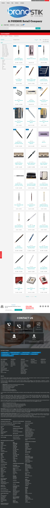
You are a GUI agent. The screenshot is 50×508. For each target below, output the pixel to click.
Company (12, 355)
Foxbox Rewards (34, 357)
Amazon (26, 420)
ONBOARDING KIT (4, 363)
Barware (2, 454)
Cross (3, 62)
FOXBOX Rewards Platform (15, 347)
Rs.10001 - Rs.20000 (5, 53)
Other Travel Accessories (29, 493)
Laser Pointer (27, 469)
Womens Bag (15, 451)
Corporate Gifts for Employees (30, 436)
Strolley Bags (15, 440)
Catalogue (22, 2)
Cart (22, 25)
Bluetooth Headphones (29, 462)
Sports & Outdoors (16, 491)
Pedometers (27, 475)
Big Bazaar (14, 489)
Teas (1, 422)
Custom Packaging (16, 476)
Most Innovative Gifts (4, 484)
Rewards (26, 481)
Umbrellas (14, 471)
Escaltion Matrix (24, 363)
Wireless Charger (3, 466)
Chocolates (2, 423)
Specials (14, 495)
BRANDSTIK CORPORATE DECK (5, 365)
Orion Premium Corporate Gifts (18, 429)
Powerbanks (3, 470)
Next (35, 296)
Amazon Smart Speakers (29, 452)
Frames (14, 465)
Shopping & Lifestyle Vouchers (30, 424)
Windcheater (15, 472)
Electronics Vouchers (28, 425)
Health (26, 473)
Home (2, 35)
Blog (12, 2)
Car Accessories (27, 496)
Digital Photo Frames (16, 485)
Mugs (2, 448)
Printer (2, 469)
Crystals (26, 482)
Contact (17, 25)
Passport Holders (28, 492)
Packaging (23, 361)
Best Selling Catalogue (35, 347)
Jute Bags (14, 447)
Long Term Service (15, 348)
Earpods (26, 463)
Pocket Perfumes (15, 497)
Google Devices (27, 454)
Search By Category (4, 359)
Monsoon (14, 470)
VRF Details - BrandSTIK (23, 357)
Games (26, 434)
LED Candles (15, 482)
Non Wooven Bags (16, 449)
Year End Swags (3, 431)
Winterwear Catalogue (17, 417)
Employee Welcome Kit (4, 497)
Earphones (27, 464)
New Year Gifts (15, 428)
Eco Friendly (15, 459)
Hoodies (2, 438)
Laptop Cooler (3, 464)
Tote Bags (14, 456)
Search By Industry (4, 358)
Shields (26, 485)
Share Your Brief (42, 0)
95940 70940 (6, 25)
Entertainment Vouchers (29, 429)
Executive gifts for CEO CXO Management (8, 419)
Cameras (2, 467)
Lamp (14, 468)
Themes (8, 2)
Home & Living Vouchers (29, 428)
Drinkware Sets (3, 453)
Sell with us (13, 359)
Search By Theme (4, 357)
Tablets (2, 496)
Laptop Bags (15, 437)
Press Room (13, 358)
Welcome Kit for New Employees (18, 415)
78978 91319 (12, 25)
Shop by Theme (3, 367)
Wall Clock (14, 484)
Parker (3, 61)
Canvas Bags (15, 438)
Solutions (16, 2)
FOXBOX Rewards (7, 0)
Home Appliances (15, 486)
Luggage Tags (27, 491)
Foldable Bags (15, 453)
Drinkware (2, 447)
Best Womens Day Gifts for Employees (7, 435)
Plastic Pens (27, 439)
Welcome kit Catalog (26, 347)
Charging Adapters (4, 478)
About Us (12, 356)
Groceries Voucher (28, 431)
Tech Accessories (3, 462)
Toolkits (26, 495)
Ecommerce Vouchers (28, 423)
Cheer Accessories (16, 492)
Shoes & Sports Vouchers (29, 426)
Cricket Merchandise (16, 421)
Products (3, 2)
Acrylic (26, 483)
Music (26, 458)
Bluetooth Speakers (28, 460)
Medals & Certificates (28, 487)
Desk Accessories (16, 462)
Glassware (2, 451)
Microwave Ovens (3, 494)
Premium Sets (15, 467)
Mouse (2, 463)
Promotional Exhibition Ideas (6, 486)
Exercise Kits (27, 476)
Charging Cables (3, 476)
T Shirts (2, 437)
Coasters (2, 450)
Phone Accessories (4, 473)
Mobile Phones (3, 492)
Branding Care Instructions (23, 368)
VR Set (2, 475)
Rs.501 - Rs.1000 (4, 48)
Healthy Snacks (3, 427)
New (40, 39)
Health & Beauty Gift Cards (29, 427)
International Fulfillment (4, 498)
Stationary (27, 437)
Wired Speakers (27, 459)
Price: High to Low (46, 39)
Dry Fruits (2, 424)
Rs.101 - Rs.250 (4, 45)
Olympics (14, 493)
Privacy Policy (43, 356)
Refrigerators (3, 493)
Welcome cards (27, 447)
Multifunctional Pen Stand (17, 464)
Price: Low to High (46, 41)
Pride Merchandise (4, 458)
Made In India (15, 496)
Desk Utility (15, 466)
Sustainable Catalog (5, 348)
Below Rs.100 (4, 44)
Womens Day (3, 460)
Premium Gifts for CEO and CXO (7, 350)
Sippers (2, 449)
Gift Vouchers (27, 419)
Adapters (26, 490)
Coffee (2, 425)
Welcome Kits (47, 0)
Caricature (15, 475)
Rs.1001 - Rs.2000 (5, 49)
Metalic (26, 484)
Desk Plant (27, 472)
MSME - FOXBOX (23, 358)
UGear (3, 66)
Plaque (26, 486)
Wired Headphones (28, 461)
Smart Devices (27, 450)
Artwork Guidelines (24, 360)
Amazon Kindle (27, 456)
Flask (1, 452)
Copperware (3, 455)
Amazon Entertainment (28, 455)
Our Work (37, 0)
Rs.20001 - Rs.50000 (5, 54)
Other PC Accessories (28, 470)
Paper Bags (15, 448)
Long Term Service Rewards (17, 426)
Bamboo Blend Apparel (29, 417)
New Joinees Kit (15, 424)
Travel (26, 489)
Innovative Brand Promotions (30, 433)
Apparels (2, 436)
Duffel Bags (15, 441)
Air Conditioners (3, 491)
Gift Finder (3, 360)
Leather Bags (15, 450)
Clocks (14, 463)
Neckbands (27, 465)
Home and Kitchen (4, 495)
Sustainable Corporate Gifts (5, 415)
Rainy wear (14, 473)
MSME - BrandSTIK (24, 359)
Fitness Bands (27, 474)
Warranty (23, 362)
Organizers (14, 455)
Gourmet (2, 421)
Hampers (2, 428)
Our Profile (13, 357)
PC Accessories (27, 467)
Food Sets (14, 483)
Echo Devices (27, 453)
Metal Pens (27, 438)
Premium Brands (34, 348)
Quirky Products (3, 482)
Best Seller (36, 39)
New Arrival (3, 356)
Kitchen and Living (16, 480)
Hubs (26, 468)
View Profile (33, 0)
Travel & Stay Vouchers (29, 430)
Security (2, 468)
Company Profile (5, 347)
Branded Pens (27, 440)
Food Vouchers (27, 422)
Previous (27, 296)
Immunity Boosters (28, 477)
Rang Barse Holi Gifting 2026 (18, 422)
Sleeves (14, 452)
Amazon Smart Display (29, 451)
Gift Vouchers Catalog (24, 348)
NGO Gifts (27, 448)
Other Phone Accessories (5, 477)
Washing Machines (4, 490)
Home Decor (15, 487)
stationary (10, 35)
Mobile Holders (3, 474)
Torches (26, 494)
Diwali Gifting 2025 (16, 431)
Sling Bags (14, 439)
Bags (14, 436)
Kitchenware (15, 488)
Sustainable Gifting (16, 460)
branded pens (16, 35)
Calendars (26, 441)
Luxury (14, 454)
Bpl (2, 67)
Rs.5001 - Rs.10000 (5, 52)
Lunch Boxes (15, 481)
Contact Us (43, 355)
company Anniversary (16, 433)
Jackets (2, 440)
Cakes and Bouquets (4, 426)
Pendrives (2, 471)
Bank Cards (27, 421)
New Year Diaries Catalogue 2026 (6, 417)
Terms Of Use (43, 357)
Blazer (2, 441)
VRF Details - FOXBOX (24, 355)
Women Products (3, 439)
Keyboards (2, 465)
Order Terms (23, 364)
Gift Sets (14, 478)
